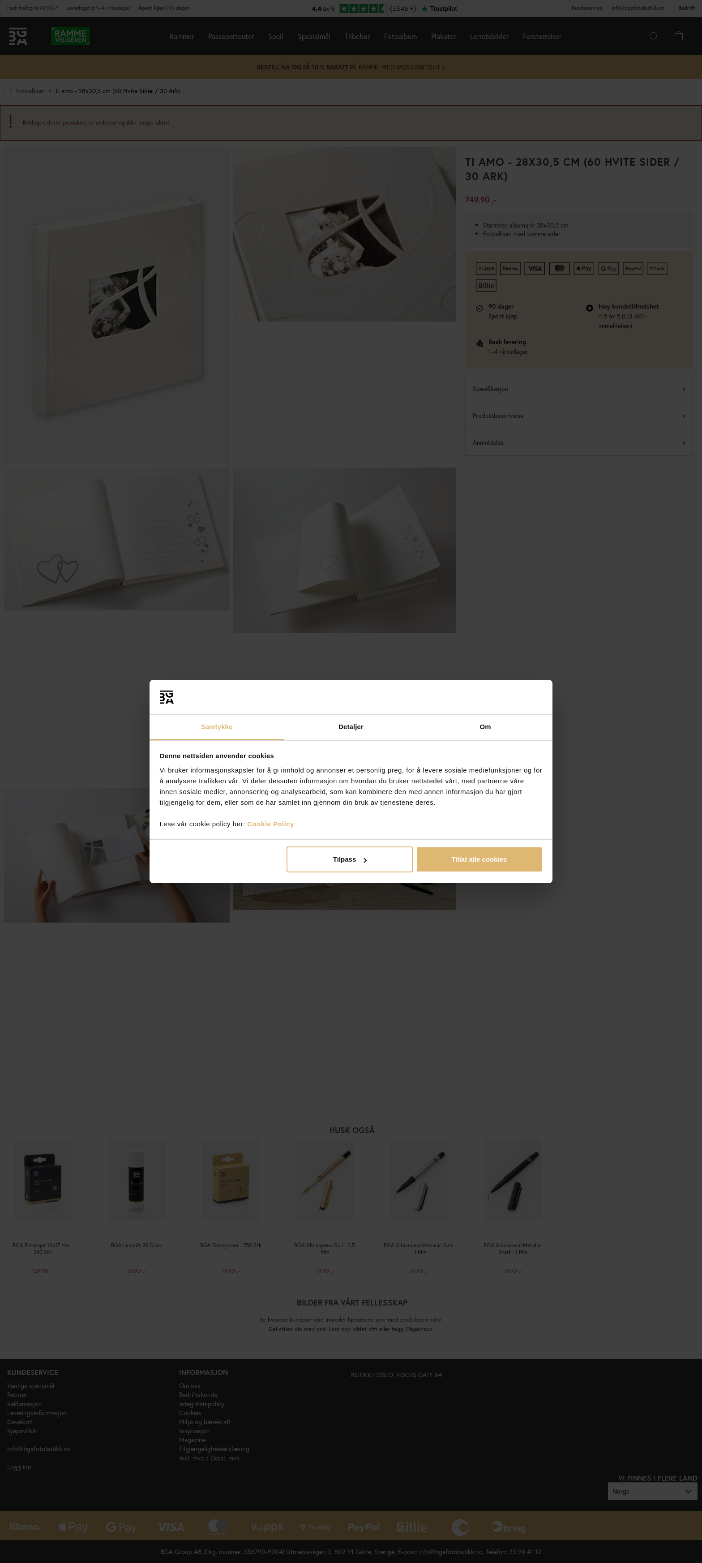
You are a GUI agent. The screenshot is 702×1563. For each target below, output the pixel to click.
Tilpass (350, 859)
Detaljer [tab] (351, 726)
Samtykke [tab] (217, 726)
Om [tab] (485, 726)
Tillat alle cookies (479, 859)
